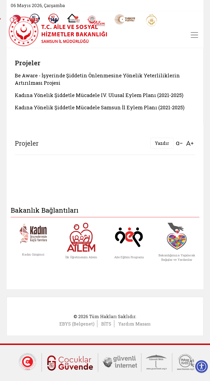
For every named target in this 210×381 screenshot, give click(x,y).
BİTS (106, 324)
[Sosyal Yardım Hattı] (53, 19)
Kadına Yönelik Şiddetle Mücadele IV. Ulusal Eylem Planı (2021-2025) (99, 95)
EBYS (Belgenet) (76, 324)
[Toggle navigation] (194, 35)
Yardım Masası (134, 324)
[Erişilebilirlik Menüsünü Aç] (201, 366)
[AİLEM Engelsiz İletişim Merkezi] (97, 21)
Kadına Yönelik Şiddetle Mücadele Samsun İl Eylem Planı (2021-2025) (100, 107)
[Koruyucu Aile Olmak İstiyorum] (73, 18)
